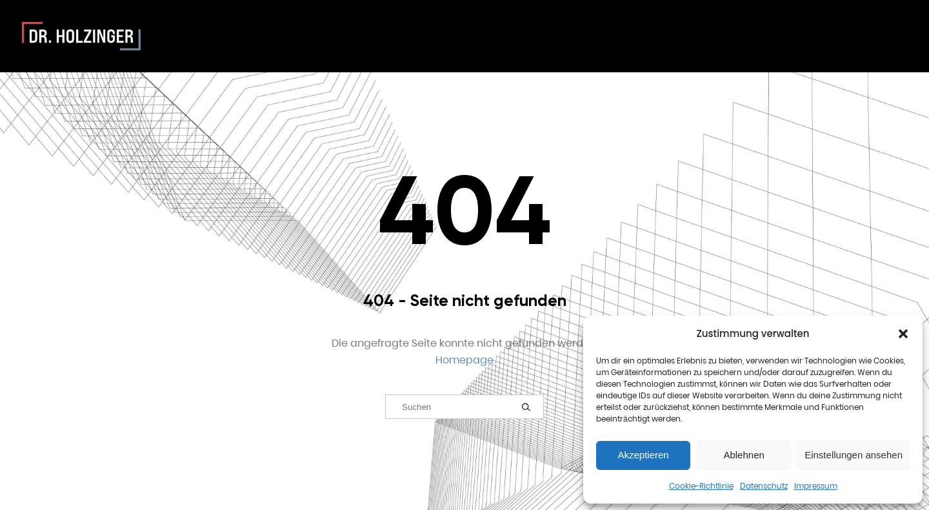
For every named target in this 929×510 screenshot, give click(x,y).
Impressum (815, 485)
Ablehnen (743, 454)
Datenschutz (764, 485)
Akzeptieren (642, 454)
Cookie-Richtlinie (701, 485)
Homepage (464, 359)
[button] (903, 333)
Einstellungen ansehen (853, 454)
